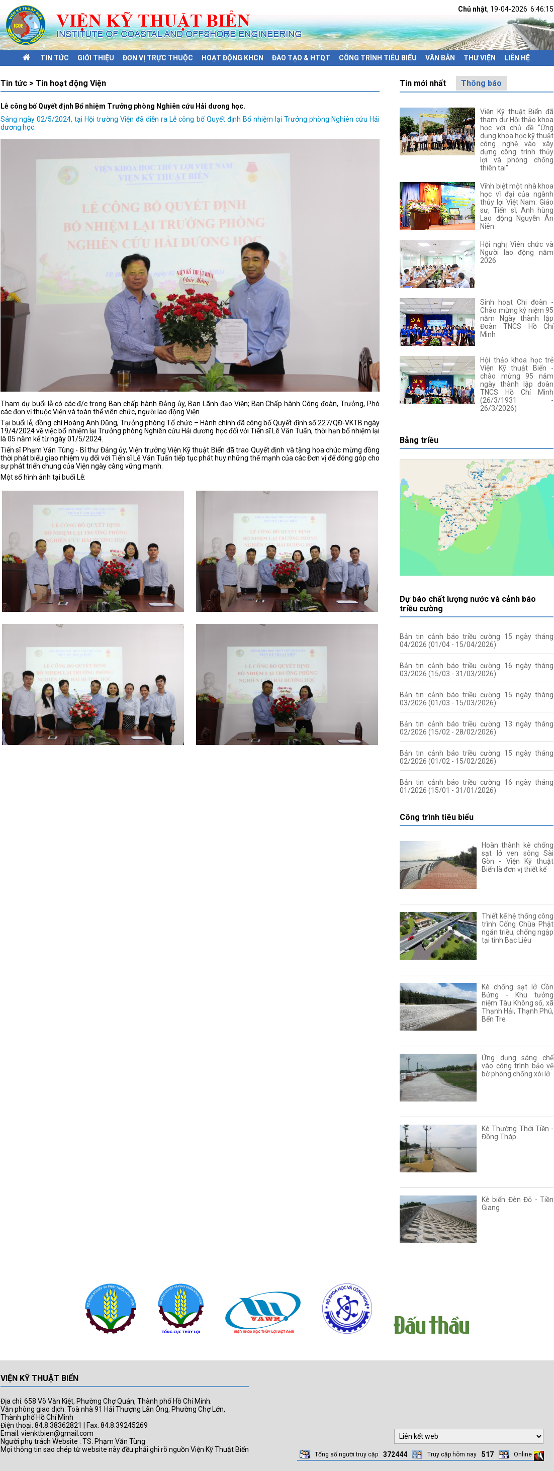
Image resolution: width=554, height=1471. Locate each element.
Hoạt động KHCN (232, 58)
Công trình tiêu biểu (378, 58)
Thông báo (481, 83)
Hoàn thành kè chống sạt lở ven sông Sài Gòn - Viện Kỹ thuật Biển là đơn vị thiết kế (517, 857)
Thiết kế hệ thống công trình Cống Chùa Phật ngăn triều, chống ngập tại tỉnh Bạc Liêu (517, 928)
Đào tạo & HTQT (301, 58)
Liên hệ (517, 58)
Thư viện (480, 58)
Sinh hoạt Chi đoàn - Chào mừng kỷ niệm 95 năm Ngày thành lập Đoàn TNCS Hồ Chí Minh (516, 318)
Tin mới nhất (423, 83)
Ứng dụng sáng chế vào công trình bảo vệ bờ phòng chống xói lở (517, 1066)
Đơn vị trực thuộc (158, 58)
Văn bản (440, 58)
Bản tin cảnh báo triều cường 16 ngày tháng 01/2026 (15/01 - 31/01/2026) (476, 786)
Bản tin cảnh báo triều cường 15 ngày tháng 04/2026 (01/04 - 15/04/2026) (476, 640)
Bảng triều (419, 440)
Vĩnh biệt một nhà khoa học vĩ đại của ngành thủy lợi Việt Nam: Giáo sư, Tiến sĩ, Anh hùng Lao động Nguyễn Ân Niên (516, 206)
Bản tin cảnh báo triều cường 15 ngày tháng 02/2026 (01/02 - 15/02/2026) (476, 757)
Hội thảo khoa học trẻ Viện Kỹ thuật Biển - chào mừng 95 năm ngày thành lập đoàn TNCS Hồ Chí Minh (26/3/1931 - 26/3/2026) (516, 384)
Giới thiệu (95, 58)
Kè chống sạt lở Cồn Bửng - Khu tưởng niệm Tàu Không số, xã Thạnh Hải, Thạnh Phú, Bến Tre (517, 1003)
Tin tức (54, 58)
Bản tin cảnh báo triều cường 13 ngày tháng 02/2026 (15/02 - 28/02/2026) (476, 728)
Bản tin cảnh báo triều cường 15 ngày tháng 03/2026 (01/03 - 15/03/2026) (476, 699)
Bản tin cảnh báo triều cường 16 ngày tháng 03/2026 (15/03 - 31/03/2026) (476, 670)
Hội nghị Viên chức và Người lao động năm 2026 (516, 252)
